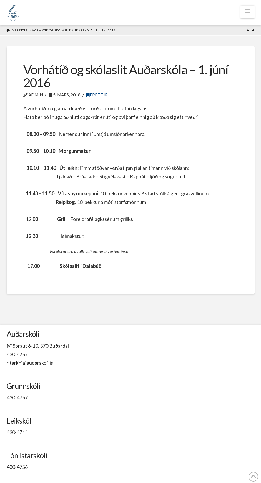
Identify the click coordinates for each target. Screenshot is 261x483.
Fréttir (97, 94)
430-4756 (17, 467)
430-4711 (17, 432)
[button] (247, 12)
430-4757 (17, 354)
